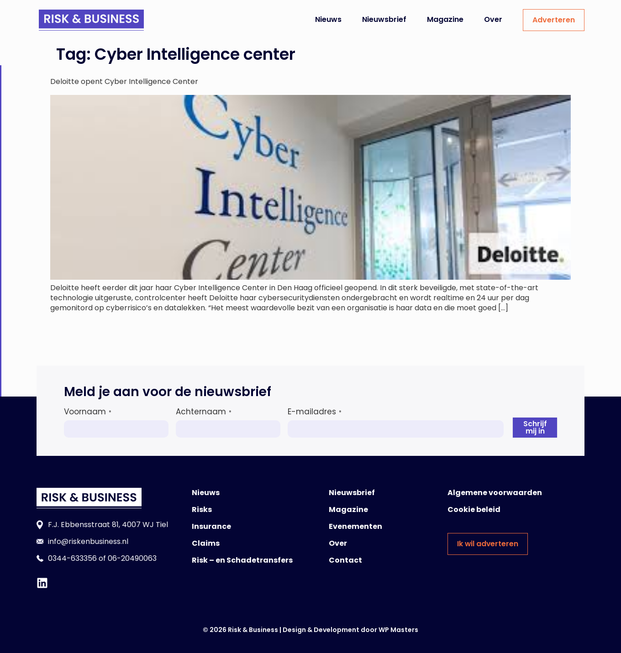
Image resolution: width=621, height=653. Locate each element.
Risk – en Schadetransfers (242, 560)
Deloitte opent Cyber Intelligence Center (124, 81)
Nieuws (328, 19)
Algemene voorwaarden (494, 492)
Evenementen (355, 526)
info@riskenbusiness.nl (88, 541)
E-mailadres (315, 412)
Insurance (211, 526)
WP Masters (398, 629)
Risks (202, 509)
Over (493, 19)
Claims (206, 543)
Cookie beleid (473, 509)
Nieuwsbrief (384, 19)
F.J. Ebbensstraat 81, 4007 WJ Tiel (108, 524)
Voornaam (87, 412)
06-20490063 (132, 558)
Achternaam (204, 412)
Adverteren (553, 20)
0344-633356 (72, 558)
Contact (345, 560)
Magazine (445, 19)
